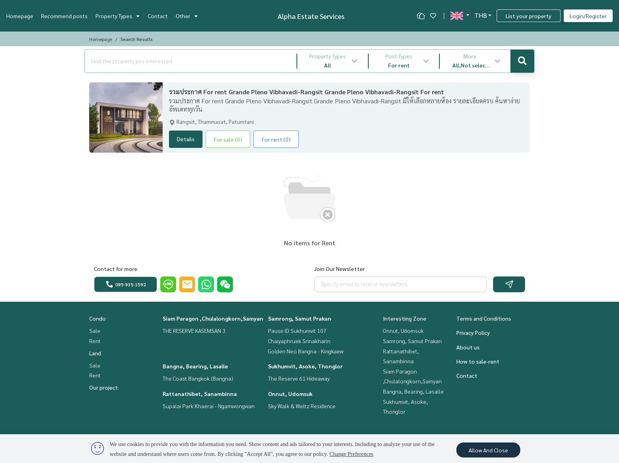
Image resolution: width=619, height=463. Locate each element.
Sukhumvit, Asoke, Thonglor (305, 366)
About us (468, 347)
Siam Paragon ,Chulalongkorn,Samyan (213, 318)
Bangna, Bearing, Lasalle (195, 366)
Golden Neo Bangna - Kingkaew (305, 351)
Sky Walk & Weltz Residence (302, 405)
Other (187, 15)
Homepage (19, 15)
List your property (528, 15)
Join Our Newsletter (339, 268)
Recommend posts (64, 15)
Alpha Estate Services (311, 16)
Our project (103, 387)
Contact (158, 15)
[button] (332, 61)
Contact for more (115, 268)
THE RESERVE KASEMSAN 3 (194, 330)
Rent (95, 340)
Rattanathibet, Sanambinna (200, 393)
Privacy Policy (473, 332)
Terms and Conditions (483, 318)
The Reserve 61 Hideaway (299, 378)
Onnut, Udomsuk (290, 393)
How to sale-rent (477, 361)
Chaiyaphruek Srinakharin (299, 340)
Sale (94, 330)
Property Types (118, 15)
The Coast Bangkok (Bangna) (198, 378)
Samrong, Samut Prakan (299, 318)
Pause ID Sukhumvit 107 (297, 330)
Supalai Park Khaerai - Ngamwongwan (209, 405)
